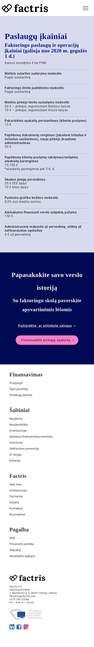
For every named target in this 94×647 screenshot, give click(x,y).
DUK (12, 538)
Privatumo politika (21, 544)
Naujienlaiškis (18, 424)
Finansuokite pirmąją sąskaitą (45, 340)
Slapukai (15, 550)
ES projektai (17, 514)
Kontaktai (16, 508)
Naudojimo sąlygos (22, 556)
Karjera (14, 502)
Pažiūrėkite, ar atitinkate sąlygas (45, 326)
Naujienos (16, 418)
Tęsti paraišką (18, 389)
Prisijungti (16, 383)
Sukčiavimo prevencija (24, 448)
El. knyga (15, 454)
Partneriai (16, 442)
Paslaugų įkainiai (20, 395)
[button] (86, 8)
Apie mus (15, 484)
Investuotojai (18, 430)
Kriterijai (15, 460)
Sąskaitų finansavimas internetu (31, 436)
